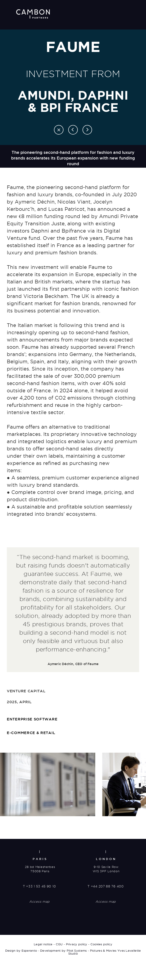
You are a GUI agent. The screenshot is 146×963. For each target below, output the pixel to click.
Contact (115, 23)
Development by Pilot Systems (63, 950)
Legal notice (43, 944)
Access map (39, 901)
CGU (59, 944)
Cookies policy (101, 944)
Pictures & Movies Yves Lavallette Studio (104, 952)
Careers (115, 13)
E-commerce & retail (31, 733)
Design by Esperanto (21, 950)
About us (114, 2)
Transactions (112, 7)
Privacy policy (76, 944)
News (117, 18)
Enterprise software (32, 719)
